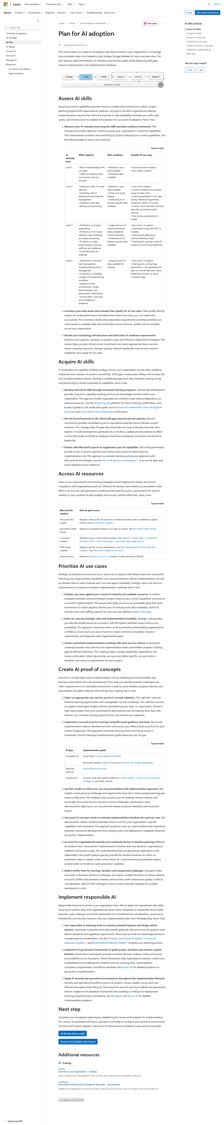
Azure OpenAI (114, 756)
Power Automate (105, 541)
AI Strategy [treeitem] (11, 37)
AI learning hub (102, 402)
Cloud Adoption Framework (93, 23)
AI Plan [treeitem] (9, 42)
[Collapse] (38, 21)
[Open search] (209, 4)
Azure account (98, 556)
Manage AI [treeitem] (11, 60)
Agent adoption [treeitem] (16, 73)
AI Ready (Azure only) (73, 1033)
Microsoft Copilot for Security (108, 550)
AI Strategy (145, 611)
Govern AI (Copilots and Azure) (78, 1041)
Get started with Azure (208, 12)
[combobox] (21, 27)
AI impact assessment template (124, 938)
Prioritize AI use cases (197, 41)
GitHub (125, 537)
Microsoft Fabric (123, 541)
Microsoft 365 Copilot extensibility (136, 762)
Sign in (217, 3)
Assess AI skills (194, 29)
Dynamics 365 (86, 541)
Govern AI (127, 967)
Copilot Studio (108, 762)
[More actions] (163, 23)
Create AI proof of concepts (200, 45)
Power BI (151, 537)
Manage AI (116, 995)
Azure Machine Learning (94, 768)
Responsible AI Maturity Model (108, 942)
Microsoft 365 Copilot (101, 522)
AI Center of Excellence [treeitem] (19, 68)
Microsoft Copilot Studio (144, 528)
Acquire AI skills (194, 33)
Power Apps (138, 537)
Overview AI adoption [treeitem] (16, 33)
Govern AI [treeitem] (11, 51)
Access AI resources (196, 37)
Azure (72, 23)
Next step (191, 53)
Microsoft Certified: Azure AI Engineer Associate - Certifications (89, 1084)
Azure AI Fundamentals (129, 407)
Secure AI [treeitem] (10, 55)
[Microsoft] (6, 4)
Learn (61, 23)
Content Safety (126, 777)
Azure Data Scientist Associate (96, 411)
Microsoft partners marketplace (119, 460)
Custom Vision (142, 777)
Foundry (99, 756)
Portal (189, 12)
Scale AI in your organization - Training (77, 1071)
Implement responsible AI (199, 49)
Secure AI (133, 995)
